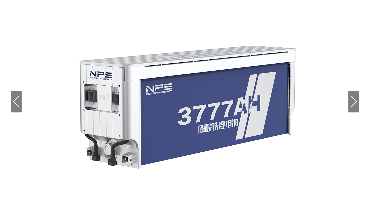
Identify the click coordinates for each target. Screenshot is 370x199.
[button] (16, 101)
